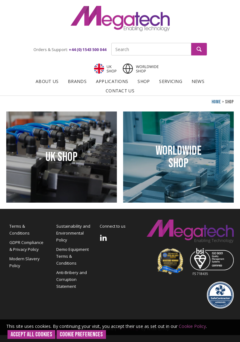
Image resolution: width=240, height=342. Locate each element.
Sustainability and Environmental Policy (73, 233)
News (198, 81)
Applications (112, 81)
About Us (47, 81)
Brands (77, 81)
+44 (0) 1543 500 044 (87, 49)
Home (216, 102)
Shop (144, 81)
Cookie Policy (192, 326)
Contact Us (120, 91)
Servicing (170, 81)
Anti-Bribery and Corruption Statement (71, 279)
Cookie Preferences (81, 334)
